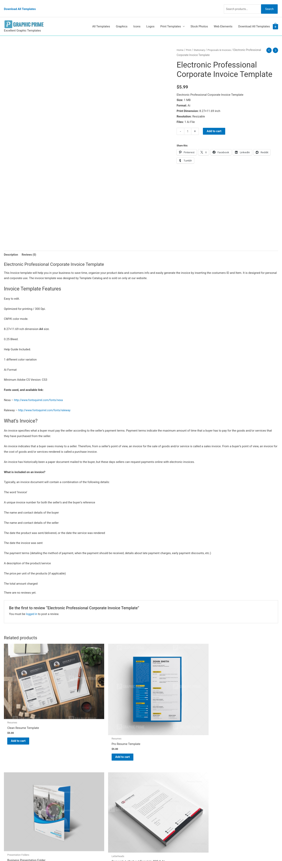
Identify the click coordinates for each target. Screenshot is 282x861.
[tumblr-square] (12, 772)
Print (189, 42)
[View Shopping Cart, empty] (275, 19)
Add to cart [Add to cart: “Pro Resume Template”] (92, 719)
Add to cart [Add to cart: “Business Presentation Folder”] (161, 711)
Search (267, 4)
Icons (137, 19)
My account (152, 786)
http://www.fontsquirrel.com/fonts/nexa (40, 393)
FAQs (148, 780)
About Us (151, 775)
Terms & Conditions (158, 802)
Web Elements (223, 19)
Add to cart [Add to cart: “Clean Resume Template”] (22, 709)
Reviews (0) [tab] (30, 247)
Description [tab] (11, 247)
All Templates (101, 19)
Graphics (121, 19)
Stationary (200, 42)
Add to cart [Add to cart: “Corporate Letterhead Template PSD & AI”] (231, 712)
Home (180, 42)
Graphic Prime (154, 764)
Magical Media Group (214, 850)
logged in (32, 607)
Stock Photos (199, 19)
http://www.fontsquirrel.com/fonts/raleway (46, 403)
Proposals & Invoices (221, 42)
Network (176, 850)
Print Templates (170, 19)
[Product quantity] (188, 124)
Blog (148, 769)
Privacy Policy (154, 797)
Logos (150, 19)
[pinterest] (14, 764)
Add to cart (214, 124)
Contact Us (152, 791)
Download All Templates (20, 5)
